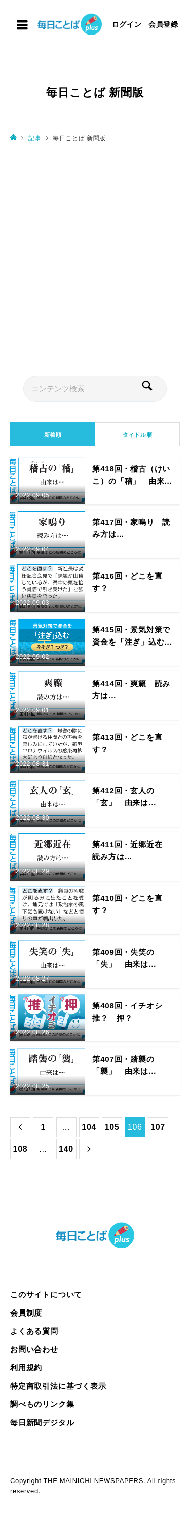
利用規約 (26, 1367)
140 (66, 1148)
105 (111, 1127)
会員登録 (163, 24)
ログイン (127, 24)
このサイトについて (46, 1294)
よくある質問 (34, 1331)
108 (20, 1148)
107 (157, 1127)
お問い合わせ (34, 1349)
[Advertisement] (95, 258)
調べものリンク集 (42, 1404)
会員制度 (26, 1312)
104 (89, 1127)
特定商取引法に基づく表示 (58, 1386)
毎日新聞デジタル (42, 1422)
